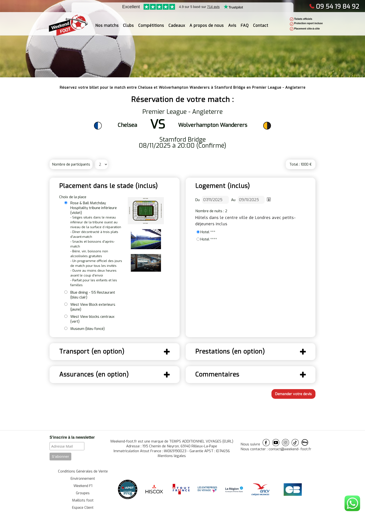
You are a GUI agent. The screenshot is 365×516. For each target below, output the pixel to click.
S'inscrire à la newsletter (72, 437)
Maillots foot (83, 500)
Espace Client (83, 507)
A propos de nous (207, 21)
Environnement (83, 478)
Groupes (83, 493)
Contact (260, 21)
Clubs (128, 21)
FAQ (245, 21)
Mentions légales (172, 455)
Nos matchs (107, 21)
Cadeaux (176, 21)
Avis (232, 21)
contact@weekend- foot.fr (290, 449)
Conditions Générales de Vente (83, 471)
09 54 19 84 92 (334, 7)
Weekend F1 (82, 485)
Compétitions (151, 21)
